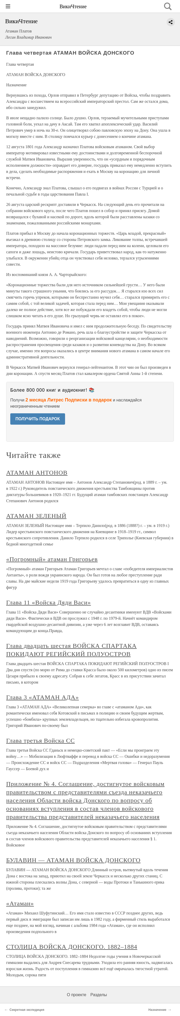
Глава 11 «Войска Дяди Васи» (48, 602)
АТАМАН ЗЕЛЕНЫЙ (36, 516)
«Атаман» (20, 903)
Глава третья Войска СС (40, 740)
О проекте (76, 995)
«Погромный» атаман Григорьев (52, 559)
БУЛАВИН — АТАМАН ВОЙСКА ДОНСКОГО (73, 860)
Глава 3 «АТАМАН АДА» (42, 697)
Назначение (157, 1010)
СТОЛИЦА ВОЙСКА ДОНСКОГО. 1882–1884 (71, 946)
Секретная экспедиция (27, 1010)
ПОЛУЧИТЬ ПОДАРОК (37, 419)
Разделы (98, 995)
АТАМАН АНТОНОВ (36, 472)
